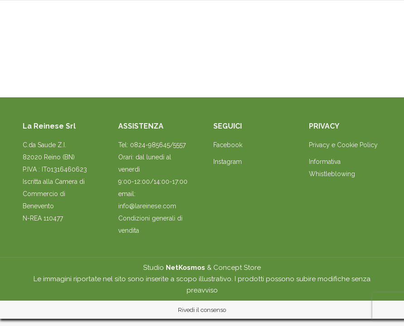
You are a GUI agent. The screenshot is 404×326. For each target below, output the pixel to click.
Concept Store (237, 268)
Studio (174, 268)
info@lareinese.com (147, 206)
